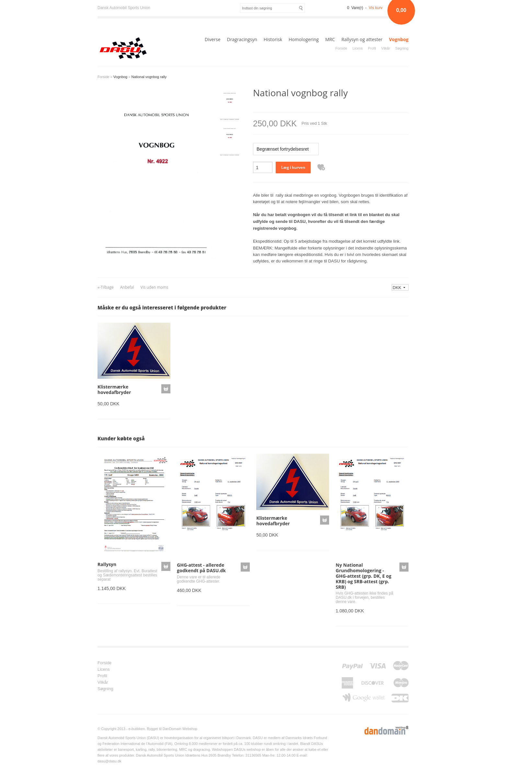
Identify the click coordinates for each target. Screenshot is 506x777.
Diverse (213, 39)
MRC (330, 39)
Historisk (273, 39)
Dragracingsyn (242, 39)
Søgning (401, 48)
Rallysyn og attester (362, 39)
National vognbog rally (149, 77)
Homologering (304, 39)
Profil (372, 48)
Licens (357, 48)
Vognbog (398, 39)
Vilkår (385, 48)
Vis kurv (375, 8)
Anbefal (127, 287)
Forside (341, 48)
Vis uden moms (154, 287)
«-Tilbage (106, 287)
